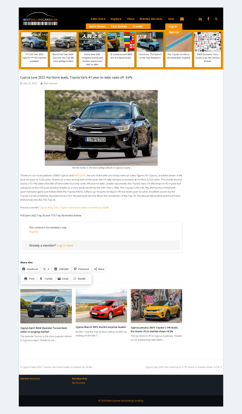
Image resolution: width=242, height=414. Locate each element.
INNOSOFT (80, 175)
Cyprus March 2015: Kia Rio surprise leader (101, 327)
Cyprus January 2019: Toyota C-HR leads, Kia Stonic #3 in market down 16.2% (154, 329)
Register (34, 231)
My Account (78, 382)
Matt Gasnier (51, 83)
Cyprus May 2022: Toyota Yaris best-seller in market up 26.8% (74, 207)
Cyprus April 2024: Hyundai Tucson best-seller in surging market (44, 329)
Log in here (65, 245)
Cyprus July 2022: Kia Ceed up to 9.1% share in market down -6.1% (183, 367)
